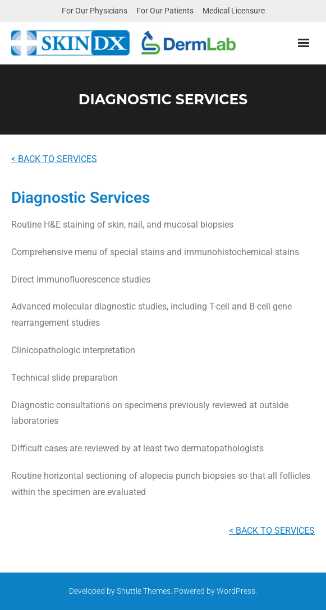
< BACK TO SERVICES (54, 159)
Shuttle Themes (144, 590)
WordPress (236, 590)
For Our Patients (165, 10)
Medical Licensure (234, 10)
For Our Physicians (94, 10)
